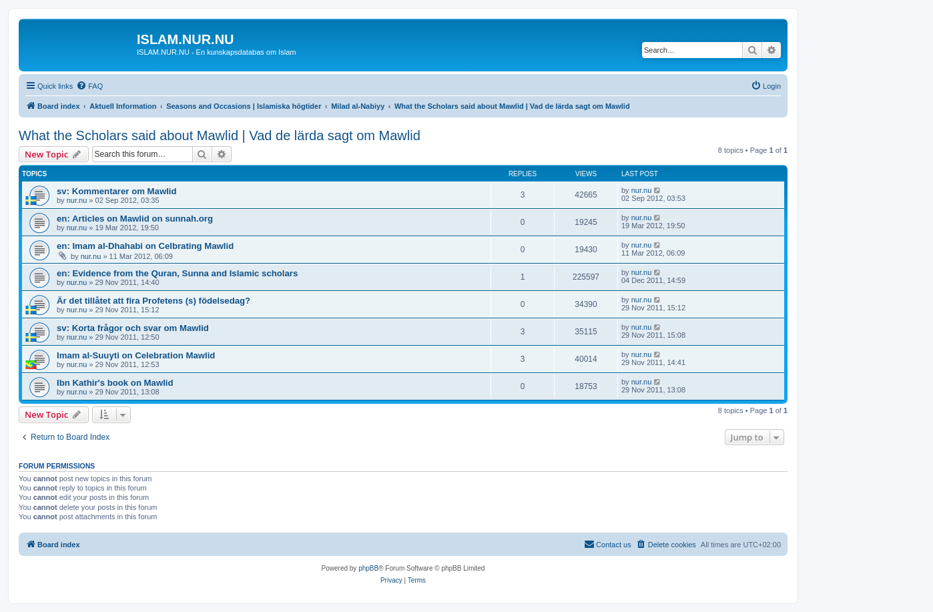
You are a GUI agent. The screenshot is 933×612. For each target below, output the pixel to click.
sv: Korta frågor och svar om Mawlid (133, 328)
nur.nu (77, 200)
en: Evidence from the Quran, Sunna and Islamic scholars (177, 273)
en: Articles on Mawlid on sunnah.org (135, 219)
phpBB (368, 568)
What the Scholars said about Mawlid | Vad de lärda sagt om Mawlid (219, 135)
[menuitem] (89, 86)
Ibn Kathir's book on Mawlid (115, 383)
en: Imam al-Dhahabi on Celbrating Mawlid (145, 246)
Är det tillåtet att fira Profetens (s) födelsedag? (153, 301)
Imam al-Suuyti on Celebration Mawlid (136, 355)
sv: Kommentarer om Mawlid (117, 191)
